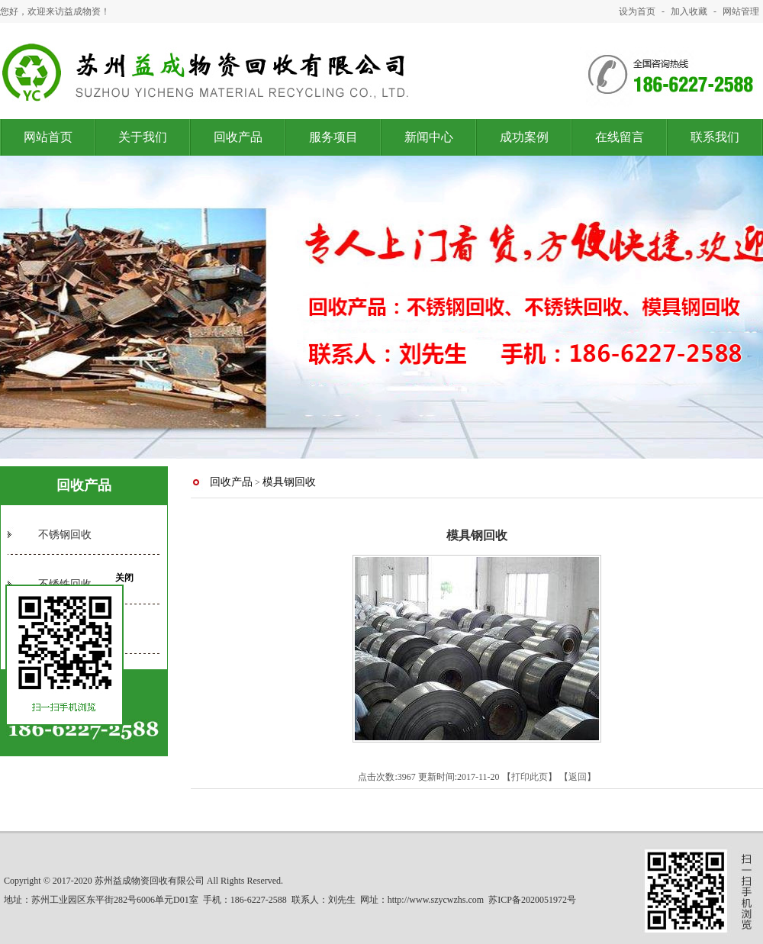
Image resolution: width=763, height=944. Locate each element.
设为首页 (637, 11)
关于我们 (142, 136)
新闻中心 (428, 136)
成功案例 (524, 136)
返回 (577, 777)
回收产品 (238, 136)
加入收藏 (689, 11)
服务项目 (333, 136)
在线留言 (619, 136)
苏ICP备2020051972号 (532, 899)
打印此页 (529, 777)
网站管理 (741, 11)
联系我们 (715, 136)
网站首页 (48, 136)
